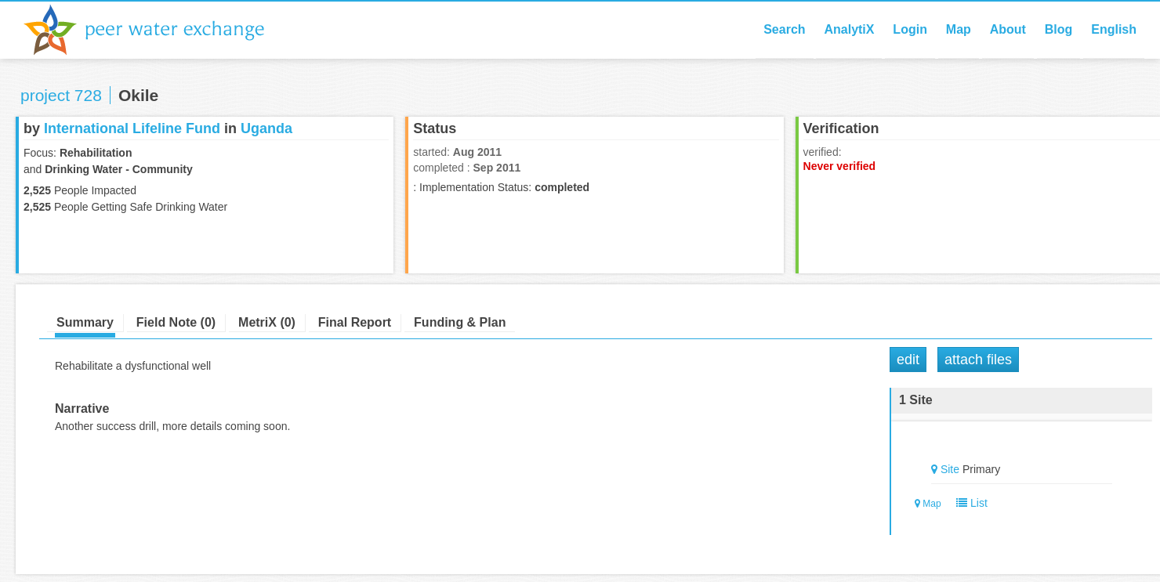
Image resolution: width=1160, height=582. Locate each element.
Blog (1059, 29)
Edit (908, 359)
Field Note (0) (176, 322)
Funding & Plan (460, 322)
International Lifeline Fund (132, 128)
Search (784, 29)
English (1113, 29)
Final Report (354, 322)
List (968, 503)
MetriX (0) (266, 322)
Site (950, 469)
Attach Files (978, 359)
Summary (85, 322)
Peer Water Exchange (157, 30)
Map (958, 29)
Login (910, 29)
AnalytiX (849, 29)
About (1008, 29)
